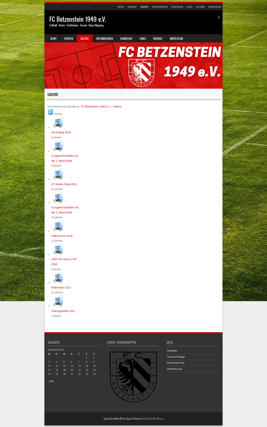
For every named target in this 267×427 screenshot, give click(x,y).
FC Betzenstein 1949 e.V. (77, 19)
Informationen (160, 6)
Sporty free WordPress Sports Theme (121, 419)
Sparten (132, 6)
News (121, 6)
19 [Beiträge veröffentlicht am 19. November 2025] (64, 370)
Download (177, 6)
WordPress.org (174, 369)
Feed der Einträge (176, 357)
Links (189, 6)
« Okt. (51, 381)
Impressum (214, 6)
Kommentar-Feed (175, 363)
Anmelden (172, 350)
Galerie (144, 6)
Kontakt (200, 6)
